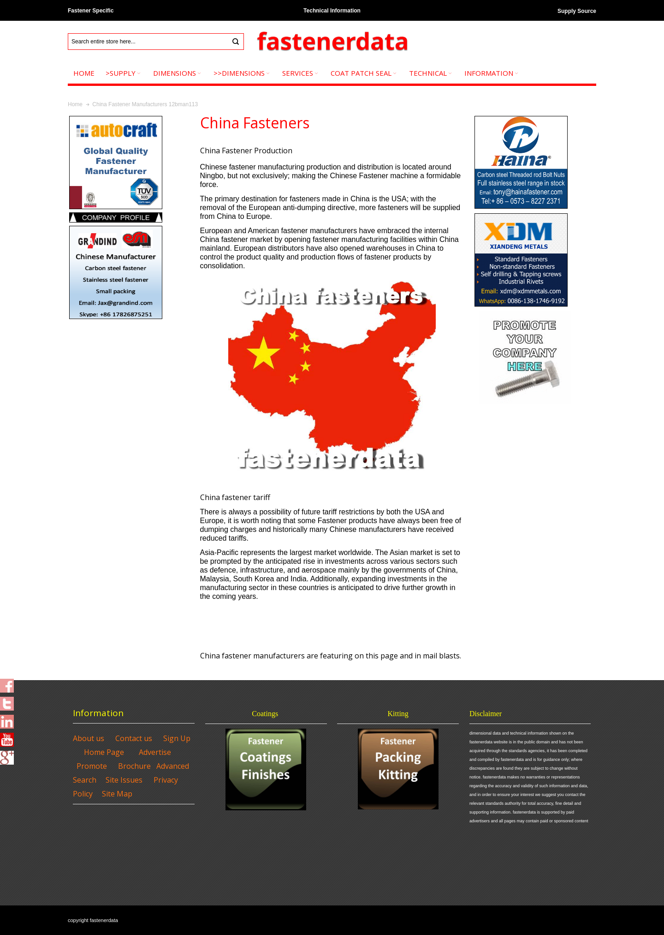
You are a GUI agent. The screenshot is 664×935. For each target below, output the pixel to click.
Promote (92, 766)
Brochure (134, 766)
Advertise (155, 752)
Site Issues (124, 780)
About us (88, 738)
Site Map (117, 794)
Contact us (133, 738)
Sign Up (176, 738)
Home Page (104, 752)
